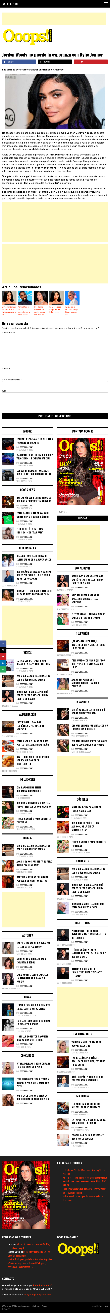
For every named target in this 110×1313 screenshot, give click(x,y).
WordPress (104, 1306)
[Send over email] (3, 669)
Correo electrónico (12, 380)
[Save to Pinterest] (91, 62)
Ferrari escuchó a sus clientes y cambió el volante (85, 1177)
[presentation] (21, 406)
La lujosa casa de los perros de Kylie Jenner (56, 309)
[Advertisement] (54, 19)
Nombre (6, 368)
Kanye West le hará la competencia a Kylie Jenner (24, 311)
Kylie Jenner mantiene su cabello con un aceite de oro (39, 311)
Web (4, 391)
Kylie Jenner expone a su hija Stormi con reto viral (71, 311)
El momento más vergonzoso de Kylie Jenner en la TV (9, 311)
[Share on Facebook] (19, 62)
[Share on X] (55, 62)
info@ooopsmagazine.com (37, 1294)
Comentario (8, 332)
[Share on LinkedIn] (3, 663)
